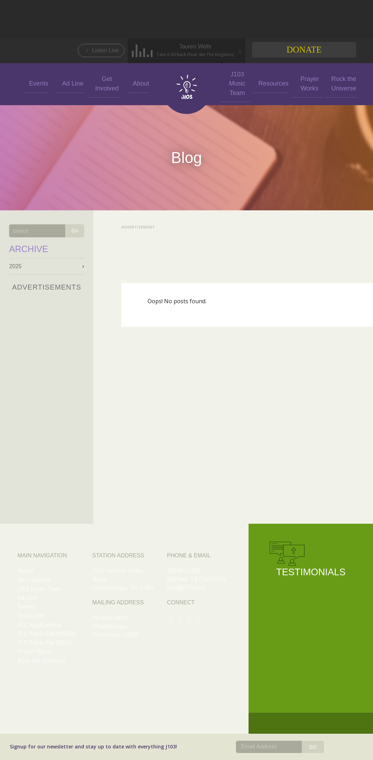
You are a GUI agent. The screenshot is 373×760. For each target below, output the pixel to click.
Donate (303, 49)
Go (75, 230)
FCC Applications (39, 625)
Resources (268, 83)
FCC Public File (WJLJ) (45, 642)
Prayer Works (302, 82)
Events (36, 83)
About (138, 83)
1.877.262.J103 (208, 579)
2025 (15, 266)
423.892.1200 (184, 571)
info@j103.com (186, 587)
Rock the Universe (337, 82)
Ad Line (70, 83)
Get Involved (104, 82)
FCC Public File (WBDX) (47, 633)
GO (313, 747)
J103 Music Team (235, 82)
